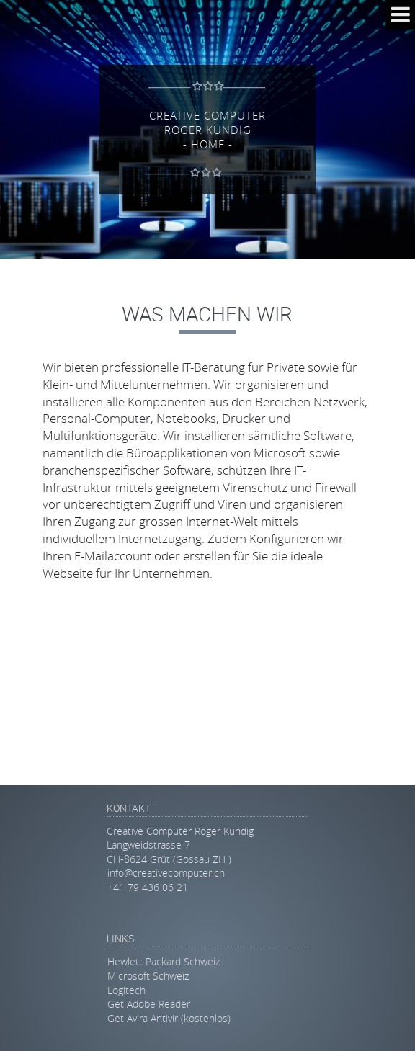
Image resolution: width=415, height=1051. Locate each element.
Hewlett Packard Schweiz (163, 961)
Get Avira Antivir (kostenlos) (169, 1018)
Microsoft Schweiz (148, 976)
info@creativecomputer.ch (166, 873)
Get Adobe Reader (148, 1004)
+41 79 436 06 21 (147, 887)
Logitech (126, 990)
